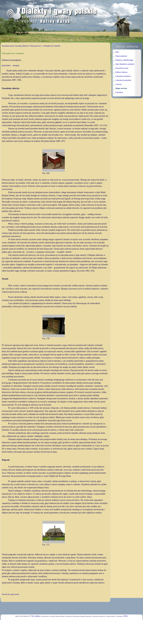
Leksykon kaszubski (123, 80)
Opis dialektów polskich (124, 64)
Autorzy (118, 84)
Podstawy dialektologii (124, 60)
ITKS (125, 616)
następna (16, 65)
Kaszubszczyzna (8, 46)
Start (117, 52)
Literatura (119, 92)
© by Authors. (35, 616)
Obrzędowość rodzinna (52, 46)
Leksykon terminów (123, 76)
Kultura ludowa (121, 72)
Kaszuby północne (22, 46)
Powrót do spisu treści (10, 594)
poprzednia (6, 65)
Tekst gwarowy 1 (36, 46)
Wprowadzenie (121, 56)
